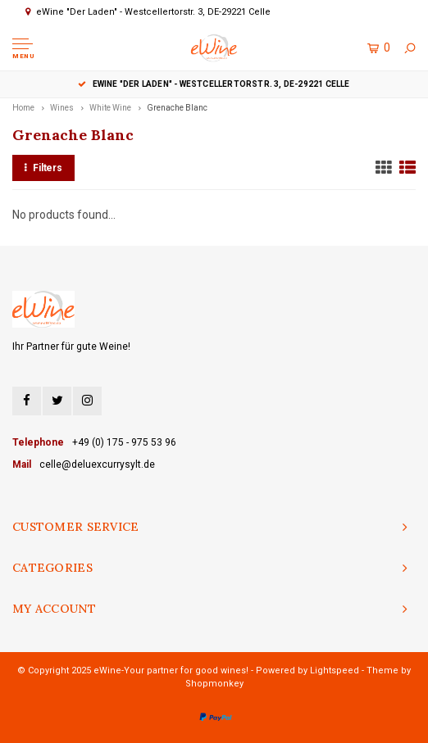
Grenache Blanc (177, 107)
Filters (43, 168)
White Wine (110, 107)
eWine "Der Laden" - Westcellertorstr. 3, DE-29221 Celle (213, 83)
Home (23, 107)
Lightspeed (334, 670)
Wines (62, 107)
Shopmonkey (214, 683)
